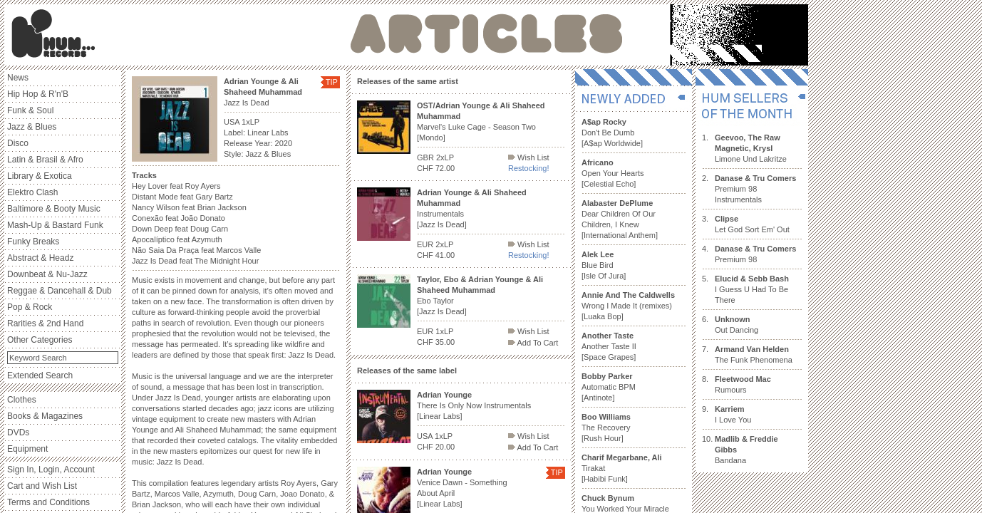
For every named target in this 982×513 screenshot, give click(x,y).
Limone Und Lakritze (751, 148)
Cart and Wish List (42, 486)
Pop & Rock (29, 307)
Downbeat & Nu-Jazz (47, 274)
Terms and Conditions (48, 502)
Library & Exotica (39, 176)
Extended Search (40, 375)
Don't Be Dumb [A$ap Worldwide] (612, 132)
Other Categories (39, 340)
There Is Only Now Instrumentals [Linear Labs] (474, 405)
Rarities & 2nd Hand (45, 323)
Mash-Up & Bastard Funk (55, 225)
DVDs (18, 432)
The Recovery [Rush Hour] (606, 427)
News (18, 78)
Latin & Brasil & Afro (45, 160)
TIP (332, 82)
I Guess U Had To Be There (752, 289)
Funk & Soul (30, 110)
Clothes (21, 400)
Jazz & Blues (31, 127)
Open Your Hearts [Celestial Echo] (613, 173)
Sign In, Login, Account (51, 470)
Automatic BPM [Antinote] (609, 387)
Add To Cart (533, 342)
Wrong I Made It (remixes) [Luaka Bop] (628, 306)
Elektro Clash (32, 192)
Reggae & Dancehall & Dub (59, 291)
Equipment (27, 449)
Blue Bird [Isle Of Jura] (604, 265)
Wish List (528, 157)
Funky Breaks (33, 242)
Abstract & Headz (40, 258)
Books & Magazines (45, 416)
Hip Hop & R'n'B (37, 94)
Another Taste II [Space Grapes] (609, 346)
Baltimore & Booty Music (53, 209)
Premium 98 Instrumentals (755, 189)
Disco (18, 143)
